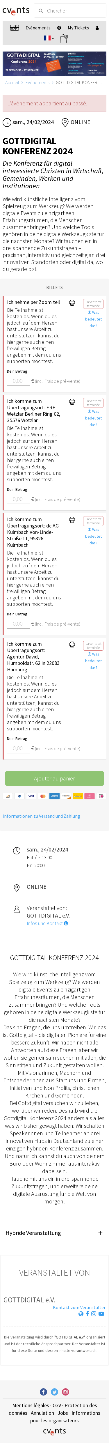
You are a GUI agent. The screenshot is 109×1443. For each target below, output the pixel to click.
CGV (57, 1405)
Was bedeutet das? (93, 319)
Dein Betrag (17, 371)
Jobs (63, 1413)
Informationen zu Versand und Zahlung (41, 816)
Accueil (12, 82)
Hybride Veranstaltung (33, 1232)
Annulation (42, 1413)
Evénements (37, 82)
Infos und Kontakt (47, 923)
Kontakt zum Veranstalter (79, 1307)
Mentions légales (30, 1405)
